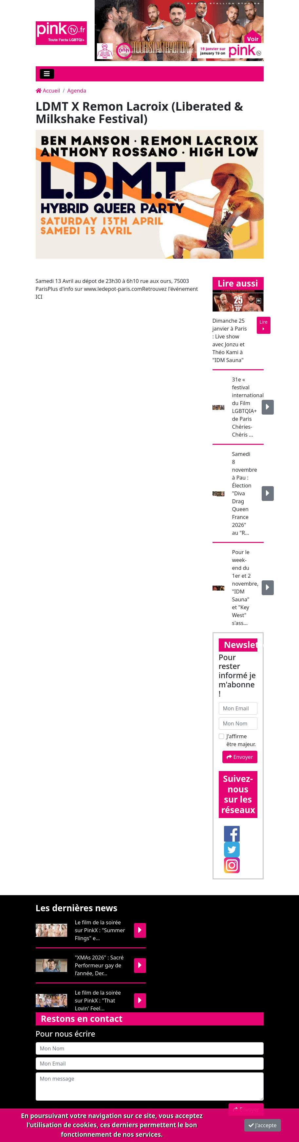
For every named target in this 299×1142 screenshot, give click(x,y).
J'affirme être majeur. (241, 740)
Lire (264, 325)
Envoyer (240, 757)
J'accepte (263, 1125)
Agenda (76, 90)
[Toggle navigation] (47, 74)
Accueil (48, 90)
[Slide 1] (123, 52)
